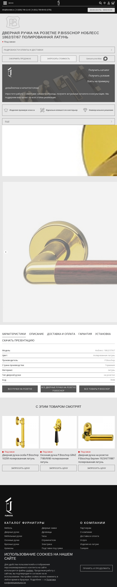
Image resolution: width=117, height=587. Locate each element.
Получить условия (99, 75)
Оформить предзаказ (20, 58)
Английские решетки (14, 549)
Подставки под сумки (52, 545)
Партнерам (85, 524)
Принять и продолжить (96, 568)
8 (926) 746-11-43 (23, 10)
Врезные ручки (11, 541)
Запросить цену (20, 464)
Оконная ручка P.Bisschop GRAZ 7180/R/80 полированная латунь (58, 455)
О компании (86, 528)
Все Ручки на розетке (20, 385)
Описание (36, 330)
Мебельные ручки (13, 532)
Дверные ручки (11, 528)
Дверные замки (49, 524)
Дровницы (47, 528)
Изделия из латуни (89, 541)
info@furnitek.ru (8, 10)
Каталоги (84, 549)
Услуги (83, 537)
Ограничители (49, 537)
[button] (6, 250)
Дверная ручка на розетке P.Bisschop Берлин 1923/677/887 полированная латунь (96, 455)
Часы (44, 532)
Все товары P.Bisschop (97, 385)
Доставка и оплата (61, 330)
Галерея (84, 545)
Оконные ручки (11, 537)
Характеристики (14, 330)
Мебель (8, 524)
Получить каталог (99, 70)
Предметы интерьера (52, 549)
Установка (103, 330)
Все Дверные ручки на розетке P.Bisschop (58, 386)
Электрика (47, 541)
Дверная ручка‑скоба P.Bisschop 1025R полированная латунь (20, 453)
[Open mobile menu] (8, 3)
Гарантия (85, 330)
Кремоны (8, 545)
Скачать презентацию (18, 337)
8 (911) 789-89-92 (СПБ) (42, 10)
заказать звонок (101, 10)
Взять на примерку (98, 81)
